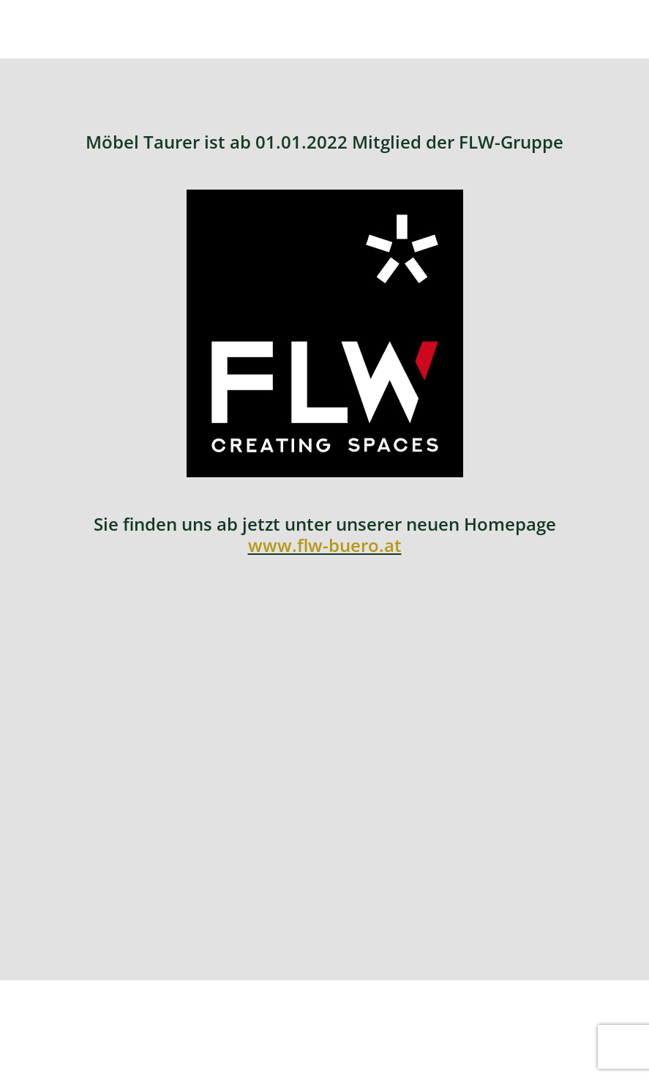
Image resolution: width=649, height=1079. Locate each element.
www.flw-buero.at (325, 545)
